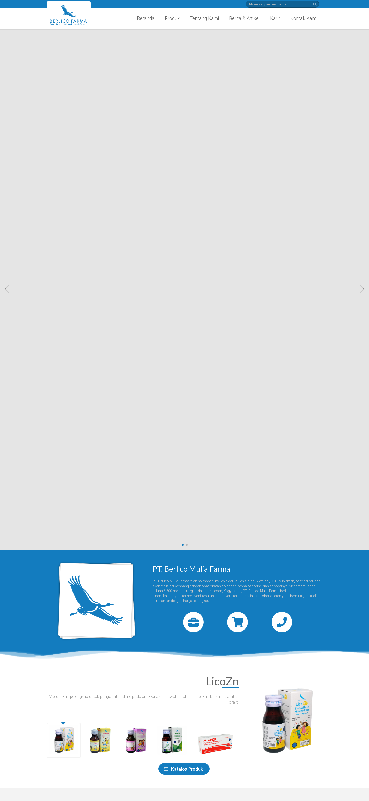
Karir (275, 18)
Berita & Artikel (244, 18)
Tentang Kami (204, 18)
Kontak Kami (303, 18)
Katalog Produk (183, 769)
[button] (7, 289)
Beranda (146, 18)
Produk (172, 18)
